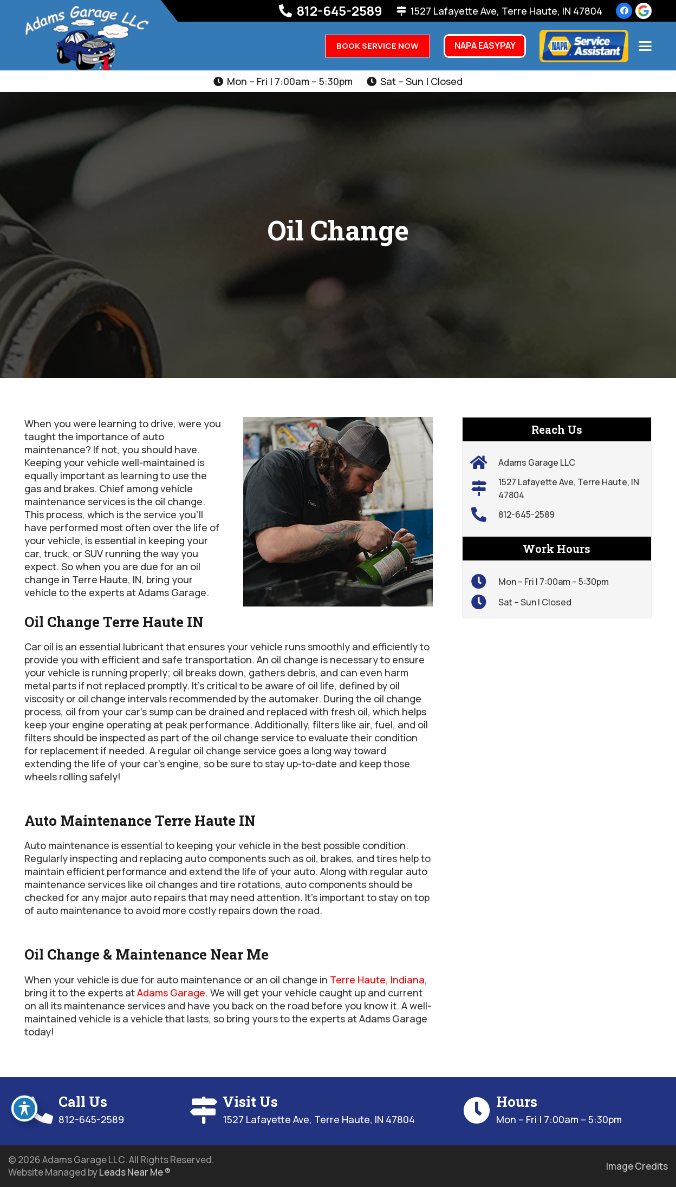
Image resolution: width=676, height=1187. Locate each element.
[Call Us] (41, 1110)
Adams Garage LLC (536, 462)
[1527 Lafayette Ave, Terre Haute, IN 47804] (484, 488)
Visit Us (250, 1101)
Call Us (82, 1101)
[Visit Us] (205, 1110)
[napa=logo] (584, 46)
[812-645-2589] (484, 514)
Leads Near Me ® (135, 1172)
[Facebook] (624, 11)
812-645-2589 (526, 514)
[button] (645, 46)
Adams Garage (171, 992)
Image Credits (637, 1166)
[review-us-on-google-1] (643, 11)
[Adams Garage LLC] (484, 462)
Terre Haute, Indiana (377, 979)
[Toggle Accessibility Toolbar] (24, 1108)
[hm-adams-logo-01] (87, 37)
